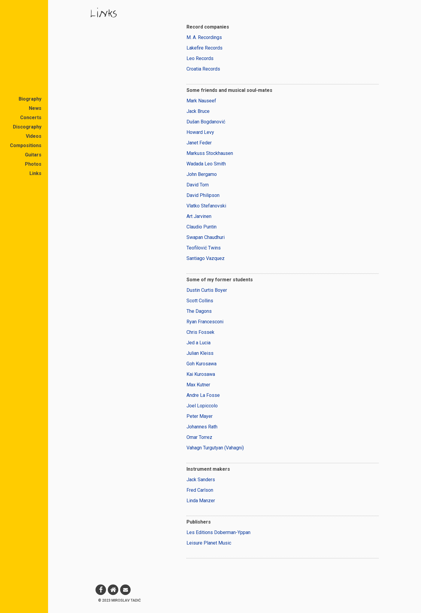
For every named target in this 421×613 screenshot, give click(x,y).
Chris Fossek (200, 332)
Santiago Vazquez (205, 258)
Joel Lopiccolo (202, 406)
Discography (27, 127)
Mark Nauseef (201, 101)
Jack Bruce (198, 111)
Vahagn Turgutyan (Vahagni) (215, 448)
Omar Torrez (199, 437)
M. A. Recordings (204, 37)
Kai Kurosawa (200, 374)
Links (35, 173)
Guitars (33, 155)
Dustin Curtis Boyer (206, 290)
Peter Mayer (199, 416)
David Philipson (203, 195)
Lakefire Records (204, 48)
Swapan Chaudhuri (205, 237)
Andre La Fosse (203, 395)
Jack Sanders (200, 479)
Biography (30, 99)
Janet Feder (199, 143)
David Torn (197, 185)
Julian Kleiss (200, 353)
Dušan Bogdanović (205, 122)
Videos (33, 136)
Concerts (30, 117)
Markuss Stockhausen (209, 153)
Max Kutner (198, 385)
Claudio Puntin (201, 227)
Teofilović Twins (203, 248)
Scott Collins (199, 300)
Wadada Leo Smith (206, 164)
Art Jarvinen (198, 216)
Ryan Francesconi (204, 322)
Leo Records (200, 58)
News (35, 108)
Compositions (25, 145)
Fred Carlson (199, 490)
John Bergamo (201, 174)
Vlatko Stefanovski (206, 206)
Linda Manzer (200, 500)
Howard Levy (200, 132)
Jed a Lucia (198, 343)
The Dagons (199, 311)
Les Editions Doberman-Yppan (218, 532)
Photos (33, 164)
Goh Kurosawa (201, 364)
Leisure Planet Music (208, 543)
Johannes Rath (201, 427)
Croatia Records (203, 69)
